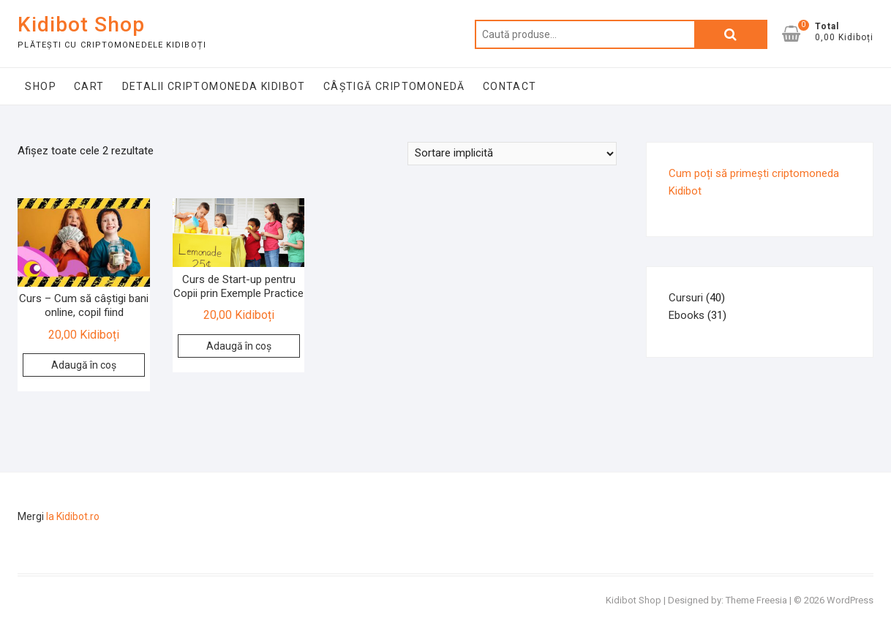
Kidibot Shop (81, 24)
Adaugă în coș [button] (83, 365)
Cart (89, 86)
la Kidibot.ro (72, 516)
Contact (510, 86)
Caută (730, 34)
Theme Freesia (756, 600)
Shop (40, 86)
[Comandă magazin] (512, 153)
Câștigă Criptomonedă (394, 86)
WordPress (850, 600)
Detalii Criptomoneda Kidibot (214, 86)
